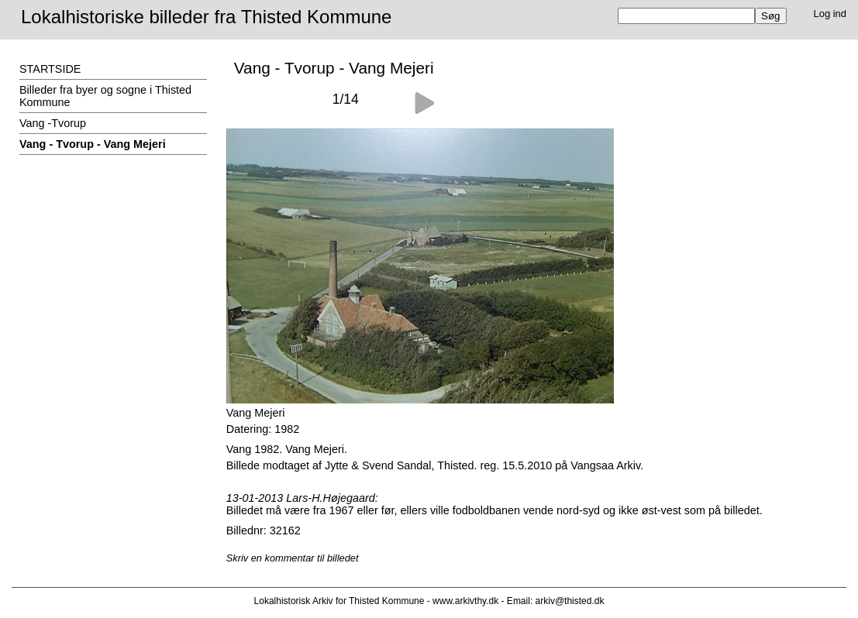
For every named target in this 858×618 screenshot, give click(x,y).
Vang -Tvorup (52, 123)
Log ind (830, 13)
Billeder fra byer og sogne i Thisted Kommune (105, 96)
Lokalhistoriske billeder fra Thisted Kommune (206, 16)
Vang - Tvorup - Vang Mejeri (92, 144)
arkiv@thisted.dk (570, 601)
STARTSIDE (50, 69)
